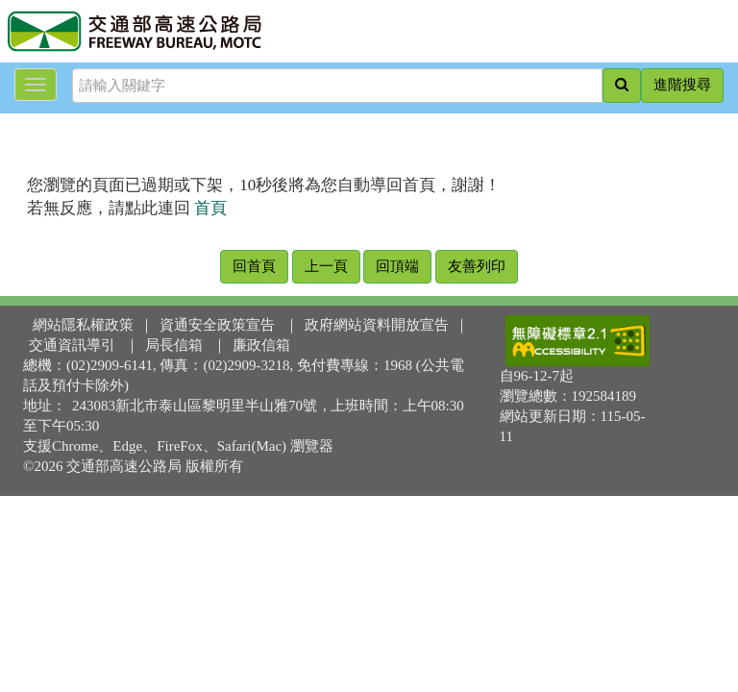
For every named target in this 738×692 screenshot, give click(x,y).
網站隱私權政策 (83, 325)
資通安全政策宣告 (217, 325)
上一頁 (326, 266)
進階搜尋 (682, 84)
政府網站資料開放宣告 (377, 325)
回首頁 (254, 266)
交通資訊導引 (72, 345)
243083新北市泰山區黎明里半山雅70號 (194, 405)
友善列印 (476, 266)
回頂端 (397, 266)
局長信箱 (174, 345)
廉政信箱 (261, 345)
